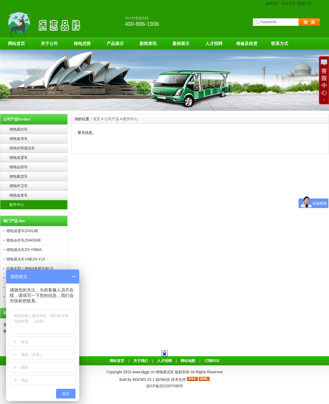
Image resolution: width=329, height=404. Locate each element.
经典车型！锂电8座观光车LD (29, 268)
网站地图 (188, 361)
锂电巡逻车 (18, 157)
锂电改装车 (18, 195)
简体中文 (288, 3)
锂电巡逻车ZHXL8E (22, 231)
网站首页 (16, 43)
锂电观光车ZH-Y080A (24, 250)
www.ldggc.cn (144, 372)
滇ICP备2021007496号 (164, 386)
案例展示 (180, 43)
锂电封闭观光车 (22, 148)
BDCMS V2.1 (143, 380)
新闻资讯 (148, 43)
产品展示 (115, 43)
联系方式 (279, 43)
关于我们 (140, 361)
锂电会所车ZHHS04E (23, 240)
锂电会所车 (18, 167)
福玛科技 (162, 380)
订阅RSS (211, 361)
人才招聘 (213, 43)
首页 (96, 119)
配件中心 (16, 205)
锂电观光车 (18, 129)
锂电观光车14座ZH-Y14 (25, 259)
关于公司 (49, 43)
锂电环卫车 (18, 186)
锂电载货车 (18, 176)
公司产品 (111, 119)
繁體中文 (304, 3)
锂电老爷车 (18, 139)
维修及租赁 (246, 43)
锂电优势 (82, 43)
